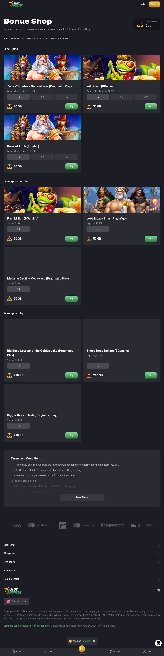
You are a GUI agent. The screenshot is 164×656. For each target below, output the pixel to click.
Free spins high (59, 38)
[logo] (12, 590)
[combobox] (16, 601)
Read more (82, 497)
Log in (142, 4)
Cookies (86, 641)
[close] (94, 641)
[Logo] (15, 525)
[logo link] (22, 635)
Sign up (155, 4)
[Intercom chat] (158, 643)
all (5, 38)
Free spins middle (37, 38)
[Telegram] (158, 590)
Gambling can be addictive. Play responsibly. (27, 625)
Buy (71, 106)
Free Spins (17, 38)
